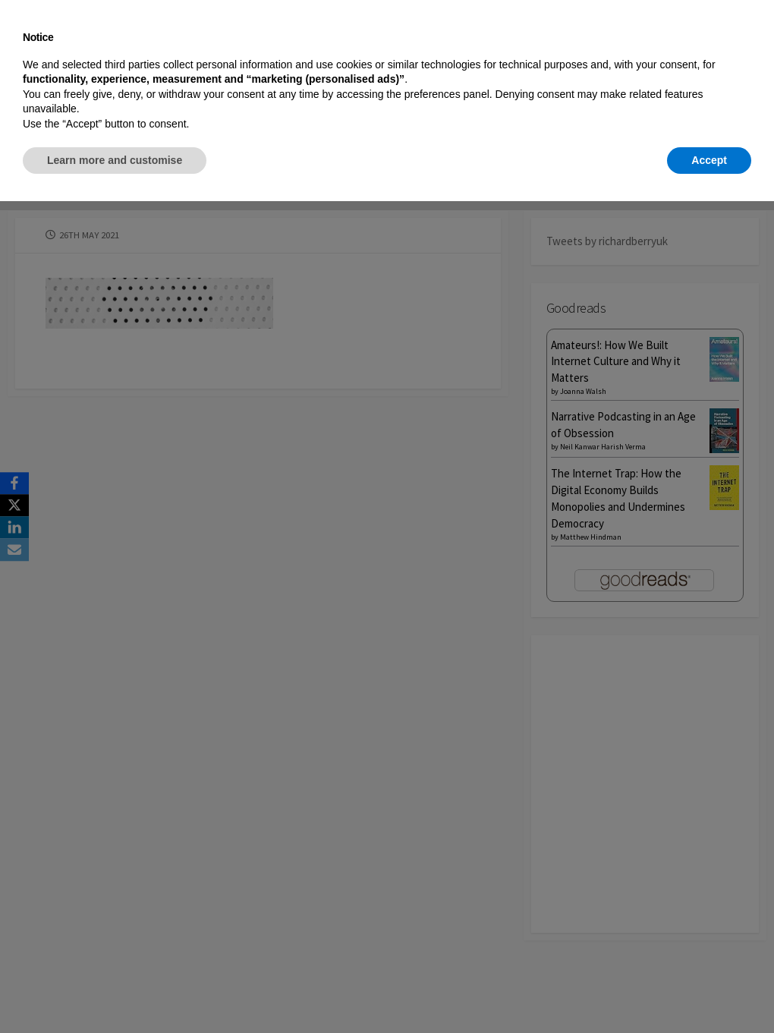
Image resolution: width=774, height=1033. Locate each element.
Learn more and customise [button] (114, 991)
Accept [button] (709, 991)
